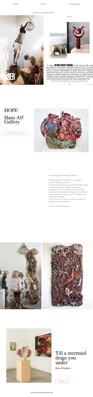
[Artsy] (61, 381)
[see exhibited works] (15, 133)
